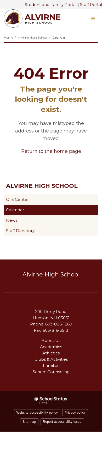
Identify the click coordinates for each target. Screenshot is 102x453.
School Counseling (51, 371)
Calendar (15, 209)
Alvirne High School (33, 37)
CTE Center (25, 200)
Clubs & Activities (51, 359)
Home (8, 37)
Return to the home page (51, 151)
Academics (51, 346)
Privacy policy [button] (75, 412)
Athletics (51, 353)
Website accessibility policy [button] (37, 412)
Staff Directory (20, 230)
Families (51, 365)
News (11, 220)
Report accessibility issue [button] (62, 422)
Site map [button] (29, 422)
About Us (51, 340)
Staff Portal (91, 4)
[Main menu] (93, 18)
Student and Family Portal (51, 4)
